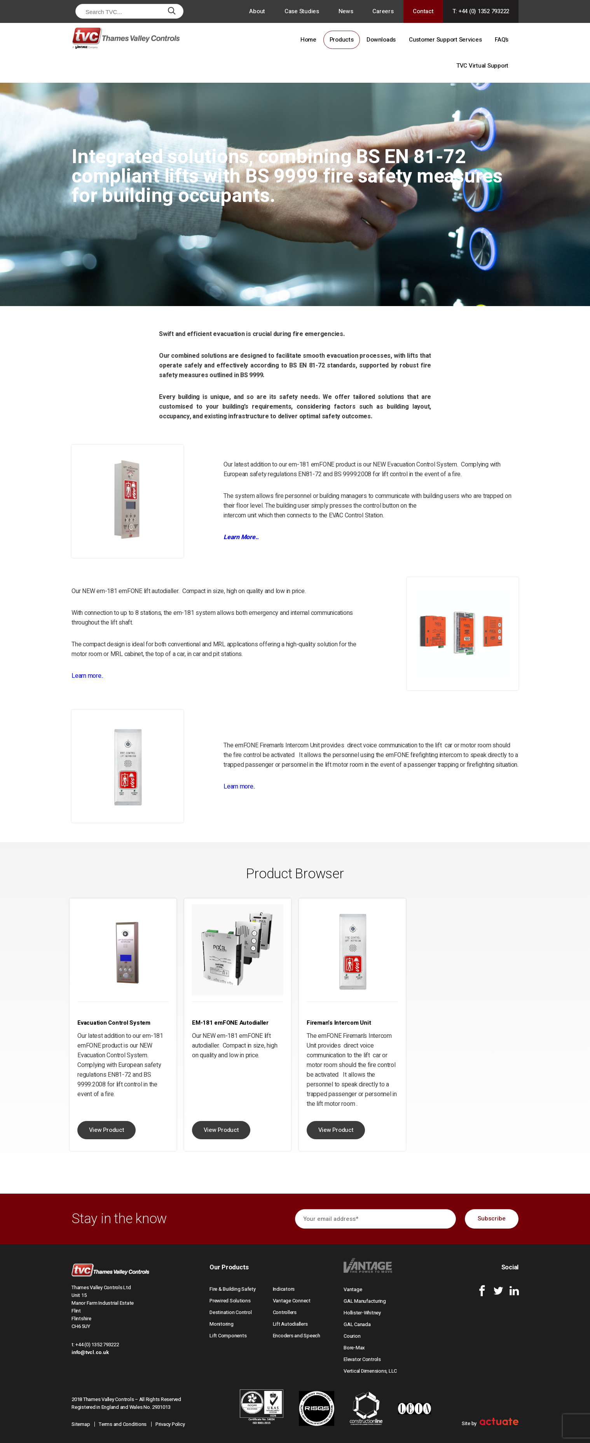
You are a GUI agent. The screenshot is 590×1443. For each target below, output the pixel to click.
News (346, 11)
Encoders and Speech (296, 1335)
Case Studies (302, 11)
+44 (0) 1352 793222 (97, 1344)
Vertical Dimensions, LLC (370, 1371)
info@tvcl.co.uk (90, 1352)
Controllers (285, 1312)
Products (342, 39)
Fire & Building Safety (232, 1289)
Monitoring (221, 1324)
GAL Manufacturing (365, 1301)
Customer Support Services (445, 39)
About (257, 11)
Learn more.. (87, 676)
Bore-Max (354, 1347)
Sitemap (81, 1424)
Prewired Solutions (230, 1300)
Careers (382, 11)
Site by (490, 1423)
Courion (352, 1336)
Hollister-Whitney (362, 1312)
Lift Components (227, 1335)
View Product (106, 1130)
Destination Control (230, 1312)
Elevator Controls (362, 1359)
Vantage (353, 1289)
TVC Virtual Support (482, 65)
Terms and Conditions (123, 1424)
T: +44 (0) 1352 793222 (481, 11)
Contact (423, 11)
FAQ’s (501, 39)
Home (308, 39)
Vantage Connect (292, 1300)
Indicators (284, 1289)
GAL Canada (357, 1324)
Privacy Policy (170, 1424)
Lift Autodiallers (290, 1324)
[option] (123, 1025)
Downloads (381, 39)
